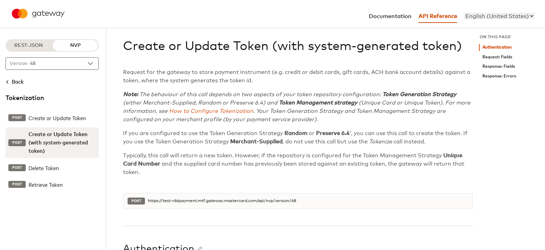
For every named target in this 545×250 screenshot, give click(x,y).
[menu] (499, 16)
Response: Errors (499, 76)
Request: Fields (497, 57)
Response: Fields (498, 66)
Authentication (497, 47)
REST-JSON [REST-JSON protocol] (28, 45)
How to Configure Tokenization (211, 111)
